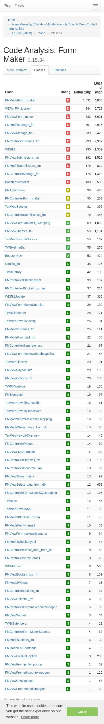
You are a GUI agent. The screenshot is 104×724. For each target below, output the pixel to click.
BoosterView (13, 255)
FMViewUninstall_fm (19, 599)
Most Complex (17, 70)
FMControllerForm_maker (22, 198)
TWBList (11, 501)
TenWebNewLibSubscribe (22, 403)
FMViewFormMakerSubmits (24, 304)
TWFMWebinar (15, 386)
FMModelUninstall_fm (20, 337)
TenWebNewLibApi (18, 509)
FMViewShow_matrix (19, 476)
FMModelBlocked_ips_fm (22, 517)
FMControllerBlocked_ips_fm (25, 288)
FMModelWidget (16, 582)
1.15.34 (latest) (22, 33)
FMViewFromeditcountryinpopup (27, 672)
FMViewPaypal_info (18, 370)
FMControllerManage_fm (22, 174)
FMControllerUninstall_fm (22, 460)
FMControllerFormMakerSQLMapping (31, 492)
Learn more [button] (30, 717)
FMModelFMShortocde (21, 648)
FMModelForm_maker (20, 100)
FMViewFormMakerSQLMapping (27, 223)
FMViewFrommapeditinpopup (25, 689)
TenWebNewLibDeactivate (23, 411)
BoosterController (17, 182)
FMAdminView (15, 190)
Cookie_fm (12, 264)
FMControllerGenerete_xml (23, 468)
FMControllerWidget (19, 443)
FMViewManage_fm (19, 133)
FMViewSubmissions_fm (22, 157)
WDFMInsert (14, 566)
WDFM (10, 149)
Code (41, 33)
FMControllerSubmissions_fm (25, 215)
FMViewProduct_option (21, 656)
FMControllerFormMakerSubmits (27, 631)
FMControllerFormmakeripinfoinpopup (31, 607)
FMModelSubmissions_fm (23, 165)
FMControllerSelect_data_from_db (28, 550)
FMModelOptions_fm (19, 640)
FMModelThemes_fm (19, 329)
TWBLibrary (13, 272)
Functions (59, 70)
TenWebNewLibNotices (21, 239)
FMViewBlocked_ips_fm (21, 574)
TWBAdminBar (15, 247)
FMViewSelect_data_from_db (25, 484)
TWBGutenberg (16, 623)
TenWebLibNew (16, 362)
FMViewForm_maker (19, 116)
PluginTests (14, 6)
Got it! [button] (82, 712)
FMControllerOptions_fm (22, 591)
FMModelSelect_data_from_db (26, 427)
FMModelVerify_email (20, 525)
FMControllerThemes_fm (22, 141)
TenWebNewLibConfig (20, 321)
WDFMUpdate (15, 296)
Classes (39, 70)
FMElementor (14, 394)
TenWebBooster (16, 206)
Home (11, 20)
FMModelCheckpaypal (20, 541)
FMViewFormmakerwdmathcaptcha (29, 353)
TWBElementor (15, 313)
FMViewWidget (15, 615)
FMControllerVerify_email (22, 558)
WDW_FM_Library (18, 108)
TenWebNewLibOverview (22, 435)
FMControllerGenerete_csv (23, 345)
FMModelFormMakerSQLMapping (28, 419)
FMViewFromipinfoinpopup (23, 664)
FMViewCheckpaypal (19, 680)
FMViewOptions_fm (18, 378)
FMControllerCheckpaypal (23, 280)
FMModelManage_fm (19, 125)
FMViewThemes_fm (19, 231)
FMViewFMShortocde (20, 452)
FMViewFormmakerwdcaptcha (26, 533)
